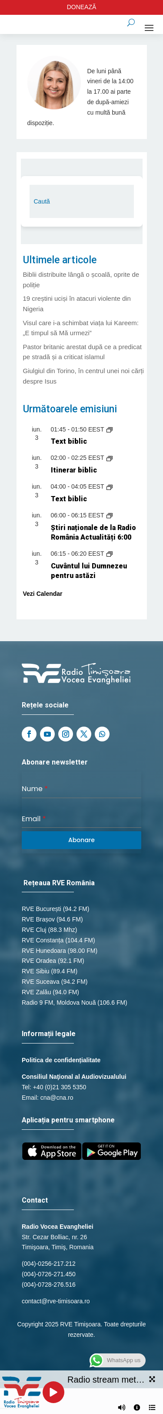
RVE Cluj (34, 929)
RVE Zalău (36, 992)
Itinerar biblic (74, 470)
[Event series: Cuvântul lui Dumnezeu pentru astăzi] (109, 553)
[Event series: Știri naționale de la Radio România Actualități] (109, 515)
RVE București (41, 908)
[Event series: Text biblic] (109, 429)
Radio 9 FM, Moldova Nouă (59, 1002)
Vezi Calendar (43, 593)
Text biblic (69, 441)
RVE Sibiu (36, 971)
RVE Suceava (41, 981)
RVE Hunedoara (44, 950)
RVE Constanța (42, 940)
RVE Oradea (39, 960)
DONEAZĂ (81, 6)
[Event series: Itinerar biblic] (109, 457)
